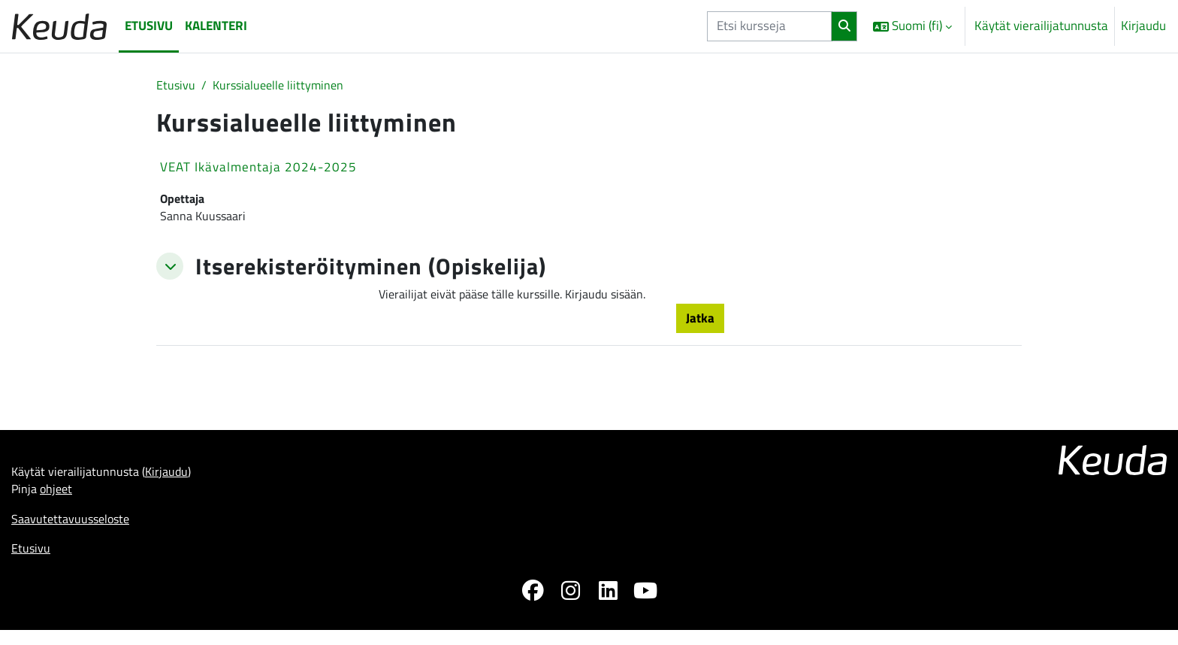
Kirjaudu (1143, 26)
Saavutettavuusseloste (74, 530)
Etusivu (176, 85)
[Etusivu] (59, 26)
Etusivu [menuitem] (149, 25)
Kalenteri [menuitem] (216, 25)
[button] (912, 26)
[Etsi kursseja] (769, 26)
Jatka (700, 324)
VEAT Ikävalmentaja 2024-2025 (258, 168)
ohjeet (58, 499)
